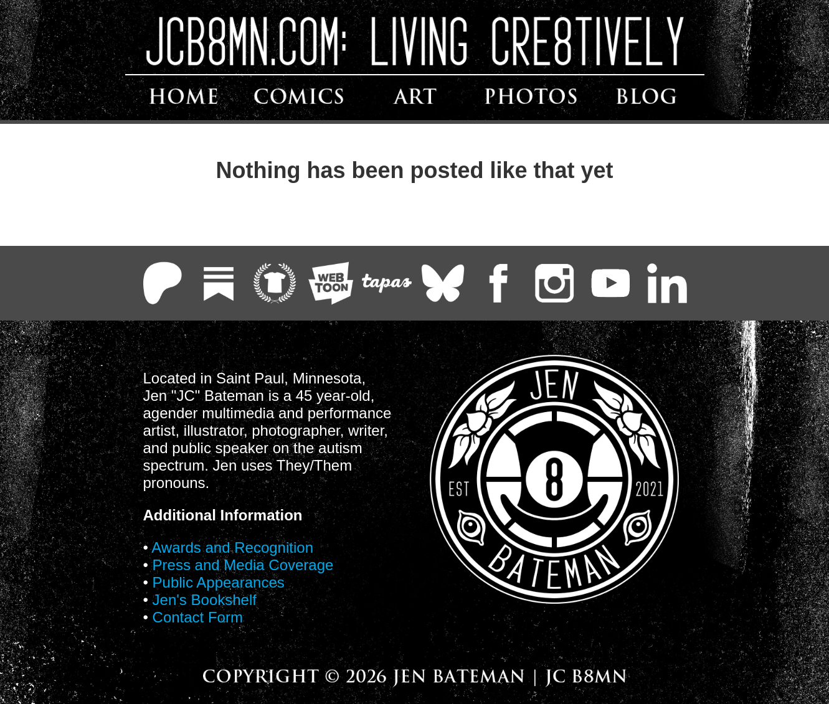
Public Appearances (219, 582)
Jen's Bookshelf (205, 599)
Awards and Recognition (232, 547)
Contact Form (198, 617)
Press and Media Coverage (243, 564)
